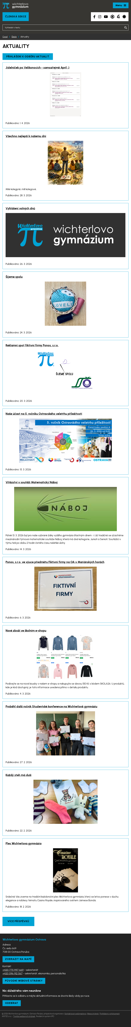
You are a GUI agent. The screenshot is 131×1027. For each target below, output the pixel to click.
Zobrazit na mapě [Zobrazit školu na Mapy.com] (18, 959)
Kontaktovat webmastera (75, 1014)
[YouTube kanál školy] (106, 16)
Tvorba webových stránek (24, 1016)
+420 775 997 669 (13, 969)
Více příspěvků (18, 921)
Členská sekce (15, 16)
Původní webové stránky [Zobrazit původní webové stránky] (24, 980)
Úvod (5, 36)
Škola (14, 36)
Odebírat (11, 1003)
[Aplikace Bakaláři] (112, 17)
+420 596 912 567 (13, 973)
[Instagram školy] (99, 16)
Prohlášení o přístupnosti (110, 1014)
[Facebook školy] (94, 16)
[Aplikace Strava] (124, 17)
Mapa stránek (93, 1014)
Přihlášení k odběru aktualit (27, 56)
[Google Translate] (118, 17)
